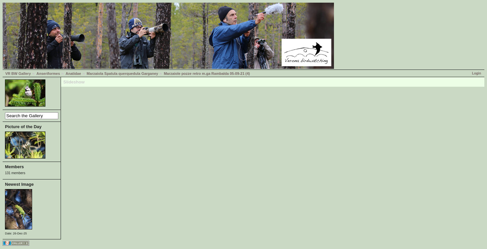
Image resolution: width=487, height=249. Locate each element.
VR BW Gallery (18, 73)
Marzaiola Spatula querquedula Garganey (122, 73)
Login (476, 73)
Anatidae (73, 73)
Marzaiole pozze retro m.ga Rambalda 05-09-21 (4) (207, 73)
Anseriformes (48, 73)
